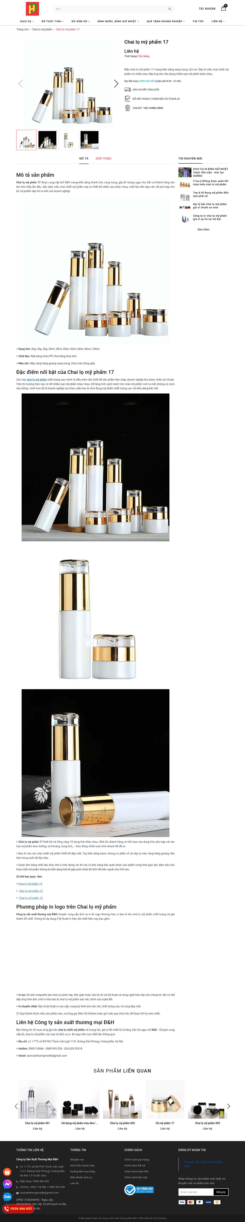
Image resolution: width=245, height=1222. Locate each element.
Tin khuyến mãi (190, 158)
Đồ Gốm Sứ (81, 21)
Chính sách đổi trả (134, 1165)
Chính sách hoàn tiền (136, 1171)
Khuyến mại (77, 1159)
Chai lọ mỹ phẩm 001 (37, 1123)
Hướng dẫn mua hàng (82, 1171)
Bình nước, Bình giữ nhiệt (118, 21)
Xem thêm (204, 217)
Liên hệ (218, 21)
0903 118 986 (38, 1187)
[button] (116, 84)
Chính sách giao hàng (136, 1159)
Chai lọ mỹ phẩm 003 (207, 1123)
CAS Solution (160, 1218)
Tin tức (198, 21)
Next (229, 1106)
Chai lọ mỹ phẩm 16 (31, 898)
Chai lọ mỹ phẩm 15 (31, 891)
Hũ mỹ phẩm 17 (165, 1123)
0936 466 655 (147, 81)
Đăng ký (221, 1192)
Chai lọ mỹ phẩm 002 (122, 1123)
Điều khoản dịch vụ (81, 1177)
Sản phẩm (122, 1071)
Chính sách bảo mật (135, 1177)
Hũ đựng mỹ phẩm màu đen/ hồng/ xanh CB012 (90, 1123)
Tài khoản (207, 8)
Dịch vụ (27, 21)
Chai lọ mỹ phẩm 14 (30, 883)
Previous (16, 1106)
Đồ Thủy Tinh (53, 21)
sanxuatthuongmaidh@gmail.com (39, 1192)
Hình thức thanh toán (82, 1165)
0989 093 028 (57, 1187)
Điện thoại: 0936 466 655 (34, 1181)
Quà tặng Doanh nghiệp (166, 21)
